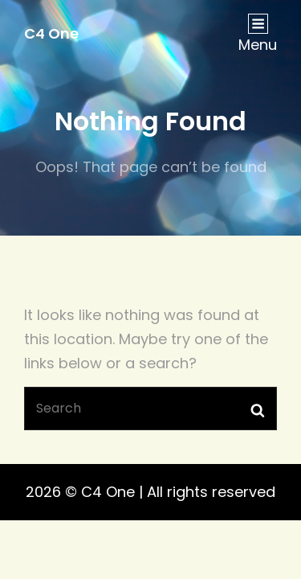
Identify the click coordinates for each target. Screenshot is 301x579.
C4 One (51, 33)
